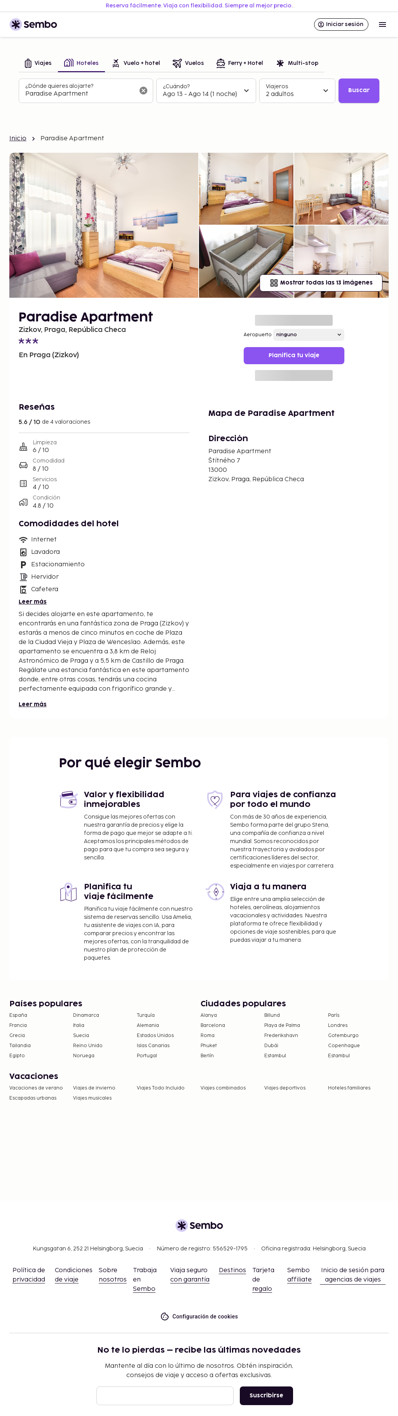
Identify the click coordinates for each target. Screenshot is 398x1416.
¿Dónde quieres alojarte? (59, 86)
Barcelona (213, 1025)
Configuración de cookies (199, 1316)
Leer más (33, 601)
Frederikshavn (281, 1036)
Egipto (17, 1056)
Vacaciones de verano (36, 1088)
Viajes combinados (223, 1088)
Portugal (147, 1056)
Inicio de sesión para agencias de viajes (352, 1275)
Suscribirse (266, 1395)
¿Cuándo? (176, 86)
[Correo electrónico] (165, 1395)
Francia (18, 1025)
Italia (78, 1025)
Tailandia (20, 1046)
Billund (272, 1015)
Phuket (209, 1046)
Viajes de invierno (94, 1088)
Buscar (359, 90)
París (333, 1015)
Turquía (146, 1015)
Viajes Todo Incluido (161, 1088)
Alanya (209, 1015)
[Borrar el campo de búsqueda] (143, 90)
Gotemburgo (343, 1036)
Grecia (17, 1036)
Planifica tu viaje (294, 355)
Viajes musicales (92, 1098)
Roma (208, 1036)
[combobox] (79, 94)
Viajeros (277, 86)
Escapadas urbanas (32, 1098)
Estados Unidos (155, 1036)
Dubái (271, 1046)
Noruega (83, 1056)
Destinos (232, 1270)
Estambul (275, 1056)
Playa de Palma (282, 1025)
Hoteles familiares (349, 1088)
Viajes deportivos (284, 1088)
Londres (337, 1025)
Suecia (81, 1036)
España (18, 1015)
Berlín (207, 1056)
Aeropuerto (258, 335)
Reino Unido (88, 1046)
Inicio (17, 138)
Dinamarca (86, 1015)
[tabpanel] (199, 91)
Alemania (148, 1025)
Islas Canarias (153, 1046)
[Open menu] (382, 24)
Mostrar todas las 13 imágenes (321, 283)
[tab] (38, 64)
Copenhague (344, 1046)
